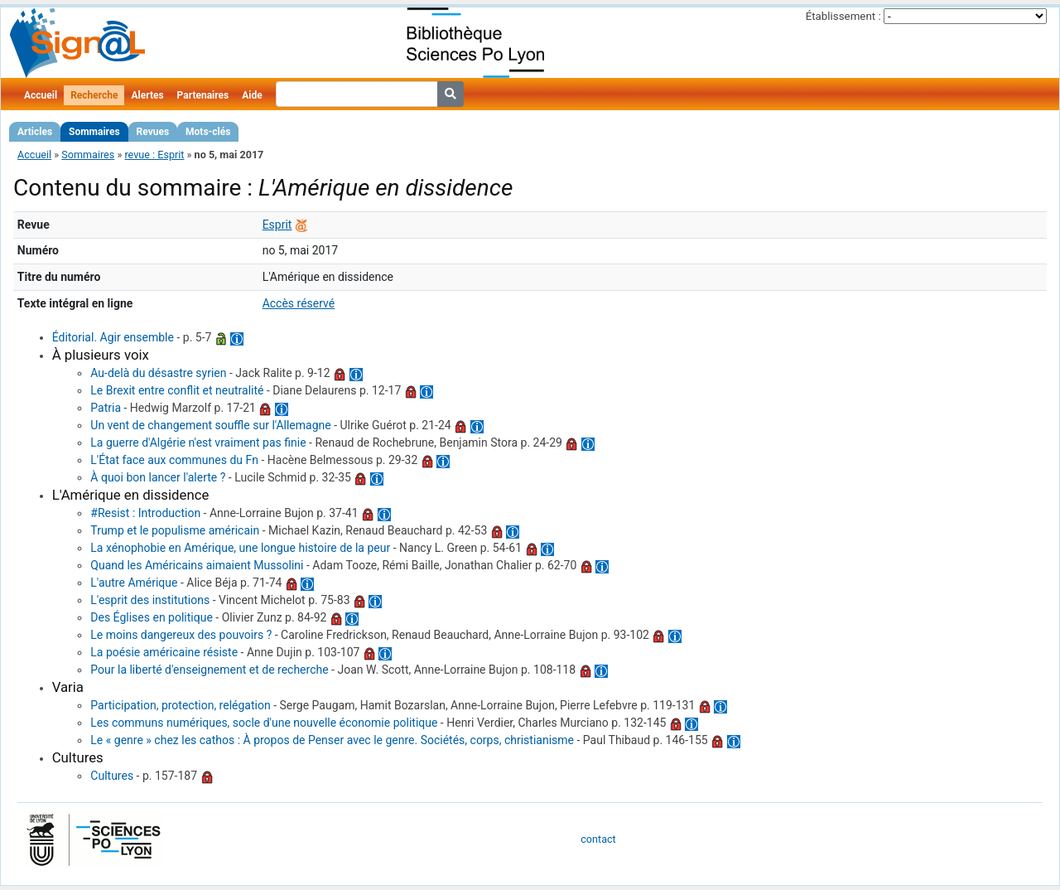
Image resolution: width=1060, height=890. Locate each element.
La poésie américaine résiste (164, 652)
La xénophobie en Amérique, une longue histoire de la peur (240, 547)
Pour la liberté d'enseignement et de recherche (209, 669)
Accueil (40, 95)
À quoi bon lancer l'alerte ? (157, 477)
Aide (252, 95)
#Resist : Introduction (145, 513)
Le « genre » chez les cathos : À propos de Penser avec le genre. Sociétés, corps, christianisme (332, 740)
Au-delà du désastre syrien (158, 373)
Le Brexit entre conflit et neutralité (176, 390)
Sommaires (94, 132)
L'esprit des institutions (150, 600)
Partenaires (203, 95)
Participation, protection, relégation (180, 705)
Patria (105, 407)
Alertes (147, 95)
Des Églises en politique (151, 617)
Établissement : (843, 16)
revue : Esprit (154, 154)
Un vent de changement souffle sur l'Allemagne (210, 425)
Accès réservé (299, 303)
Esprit (277, 224)
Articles (34, 132)
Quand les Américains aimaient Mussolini (196, 565)
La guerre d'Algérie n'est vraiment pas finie (198, 442)
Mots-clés (208, 132)
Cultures (111, 775)
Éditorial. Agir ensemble (113, 337)
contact (598, 839)
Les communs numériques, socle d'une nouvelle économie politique (263, 722)
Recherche (94, 95)
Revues (153, 132)
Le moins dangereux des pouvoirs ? (181, 634)
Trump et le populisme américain (174, 530)
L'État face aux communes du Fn (174, 460)
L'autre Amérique (133, 582)
